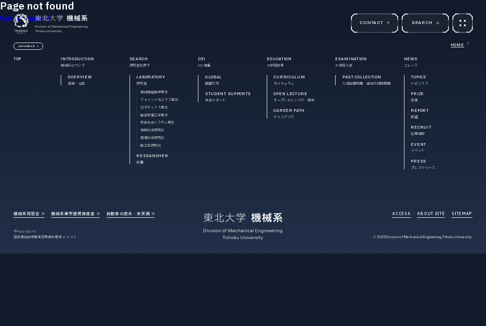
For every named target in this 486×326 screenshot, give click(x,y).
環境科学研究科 (152, 137)
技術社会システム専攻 (157, 122)
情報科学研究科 (152, 130)
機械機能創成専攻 (154, 92)
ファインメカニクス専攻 (159, 99)
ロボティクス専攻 (154, 107)
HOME (457, 45)
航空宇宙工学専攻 (154, 115)
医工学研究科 (150, 145)
